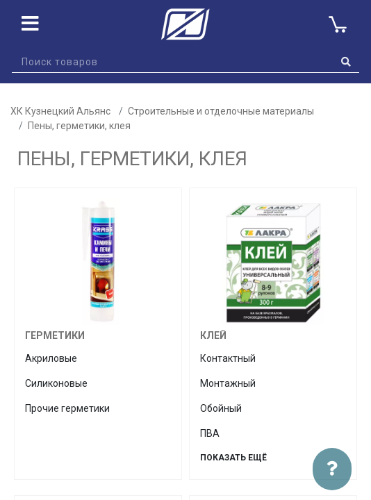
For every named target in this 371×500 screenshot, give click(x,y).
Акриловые (51, 358)
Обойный (221, 408)
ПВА (210, 433)
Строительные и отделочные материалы (221, 111)
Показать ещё (233, 457)
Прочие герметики (67, 408)
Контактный (228, 358)
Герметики (55, 335)
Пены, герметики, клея (79, 125)
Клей (213, 335)
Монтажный (228, 383)
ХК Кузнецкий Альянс (60, 111)
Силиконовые (56, 383)
